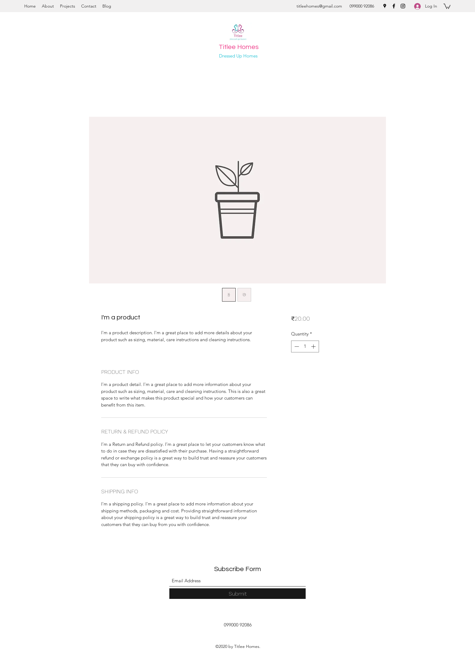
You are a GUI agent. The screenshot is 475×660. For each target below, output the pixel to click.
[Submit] (237, 593)
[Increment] (314, 346)
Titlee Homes (239, 47)
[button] (446, 6)
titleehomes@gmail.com (319, 6)
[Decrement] (296, 346)
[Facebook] (394, 6)
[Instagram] (403, 6)
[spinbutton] (305, 346)
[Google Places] (385, 6)
